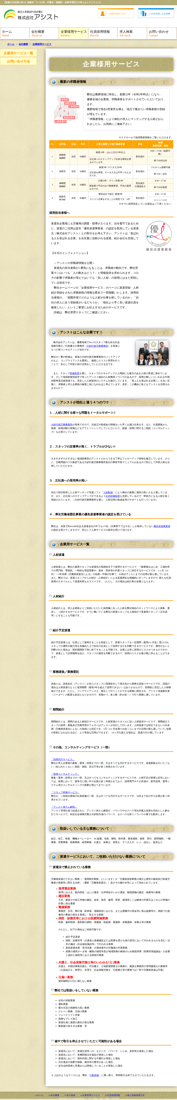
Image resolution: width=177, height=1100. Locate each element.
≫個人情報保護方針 (135, 1095)
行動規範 (94, 1075)
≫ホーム (39, 1095)
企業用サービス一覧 (18, 53)
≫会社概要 (53, 1095)
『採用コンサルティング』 (65, 774)
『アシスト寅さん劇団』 (64, 807)
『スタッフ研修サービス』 (65, 792)
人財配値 (108, 492)
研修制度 (74, 373)
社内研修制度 (113, 496)
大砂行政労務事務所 (97, 346)
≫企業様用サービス (90, 1095)
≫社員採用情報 (112, 1095)
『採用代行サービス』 (63, 759)
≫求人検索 (69, 1095)
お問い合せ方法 (18, 61)
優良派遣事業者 (162, 526)
